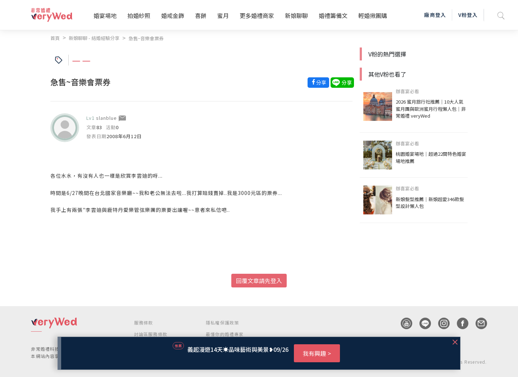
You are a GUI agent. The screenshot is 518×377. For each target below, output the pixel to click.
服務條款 (143, 322)
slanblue (106, 117)
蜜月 (223, 15)
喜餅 (200, 15)
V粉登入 (468, 14)
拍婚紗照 (138, 15)
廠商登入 (435, 14)
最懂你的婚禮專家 (225, 334)
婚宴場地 (105, 15)
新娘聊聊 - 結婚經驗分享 (94, 38)
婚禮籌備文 (333, 15)
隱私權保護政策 (222, 322)
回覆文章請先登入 (259, 280)
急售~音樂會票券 (146, 38)
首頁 (55, 38)
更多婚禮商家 (257, 15)
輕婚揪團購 (372, 15)
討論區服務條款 (150, 334)
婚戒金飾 (172, 15)
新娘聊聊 (296, 15)
